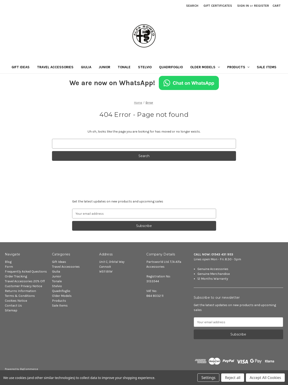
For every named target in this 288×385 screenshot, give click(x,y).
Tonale (124, 67)
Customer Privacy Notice (23, 286)
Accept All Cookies (265, 377)
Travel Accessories (55, 67)
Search (192, 6)
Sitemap (11, 310)
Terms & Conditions (20, 296)
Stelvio (145, 67)
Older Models (205, 67)
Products (238, 67)
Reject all (232, 377)
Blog (8, 262)
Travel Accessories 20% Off (25, 281)
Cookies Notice (16, 301)
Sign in (243, 6)
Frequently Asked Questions (26, 271)
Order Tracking (16, 276)
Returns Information (20, 291)
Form (9, 267)
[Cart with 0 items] (276, 5)
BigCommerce (29, 369)
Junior (104, 67)
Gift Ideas (21, 67)
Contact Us (13, 305)
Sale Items (266, 67)
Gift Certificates (217, 6)
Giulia (86, 67)
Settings (208, 377)
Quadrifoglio (171, 67)
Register (261, 6)
